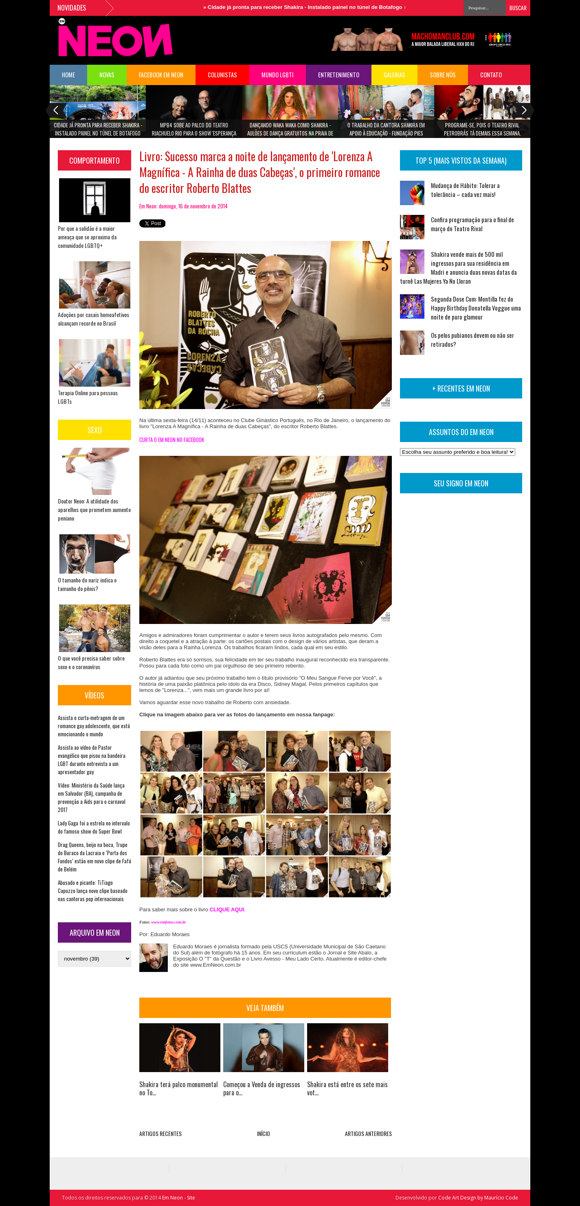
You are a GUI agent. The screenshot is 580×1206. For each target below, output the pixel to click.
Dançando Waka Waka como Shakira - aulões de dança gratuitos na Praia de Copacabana (290, 131)
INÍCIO (263, 1133)
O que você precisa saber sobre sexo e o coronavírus (91, 662)
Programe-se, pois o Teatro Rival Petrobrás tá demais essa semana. (482, 129)
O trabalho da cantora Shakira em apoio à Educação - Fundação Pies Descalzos (386, 131)
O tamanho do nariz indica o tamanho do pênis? (87, 584)
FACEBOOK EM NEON (161, 74)
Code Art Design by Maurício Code (478, 1197)
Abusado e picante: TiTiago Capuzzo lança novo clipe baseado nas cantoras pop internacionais (92, 890)
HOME (68, 74)
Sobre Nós (443, 74)
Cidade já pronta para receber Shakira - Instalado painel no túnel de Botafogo (312, 7)
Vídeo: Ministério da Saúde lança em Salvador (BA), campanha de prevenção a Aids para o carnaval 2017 (91, 797)
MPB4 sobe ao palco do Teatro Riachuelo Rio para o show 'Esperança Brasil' (194, 131)
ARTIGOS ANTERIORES (368, 1133)
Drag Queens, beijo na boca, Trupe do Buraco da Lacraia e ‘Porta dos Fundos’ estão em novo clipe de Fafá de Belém (94, 856)
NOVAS (106, 74)
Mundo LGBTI (277, 74)
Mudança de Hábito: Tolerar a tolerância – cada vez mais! (465, 190)
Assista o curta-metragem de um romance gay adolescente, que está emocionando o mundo (94, 726)
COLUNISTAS (222, 74)
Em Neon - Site (178, 1197)
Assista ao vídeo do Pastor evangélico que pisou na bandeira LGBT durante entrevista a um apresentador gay (91, 759)
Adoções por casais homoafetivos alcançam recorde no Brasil (93, 318)
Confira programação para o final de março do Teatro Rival (472, 224)
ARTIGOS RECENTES (160, 1133)
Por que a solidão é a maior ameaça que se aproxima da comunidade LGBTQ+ (87, 237)
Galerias (394, 74)
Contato (491, 74)
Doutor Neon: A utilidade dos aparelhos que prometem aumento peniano (94, 509)
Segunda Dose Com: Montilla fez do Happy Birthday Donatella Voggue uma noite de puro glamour (476, 307)
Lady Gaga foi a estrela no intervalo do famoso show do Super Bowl (94, 827)
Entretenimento (338, 74)
